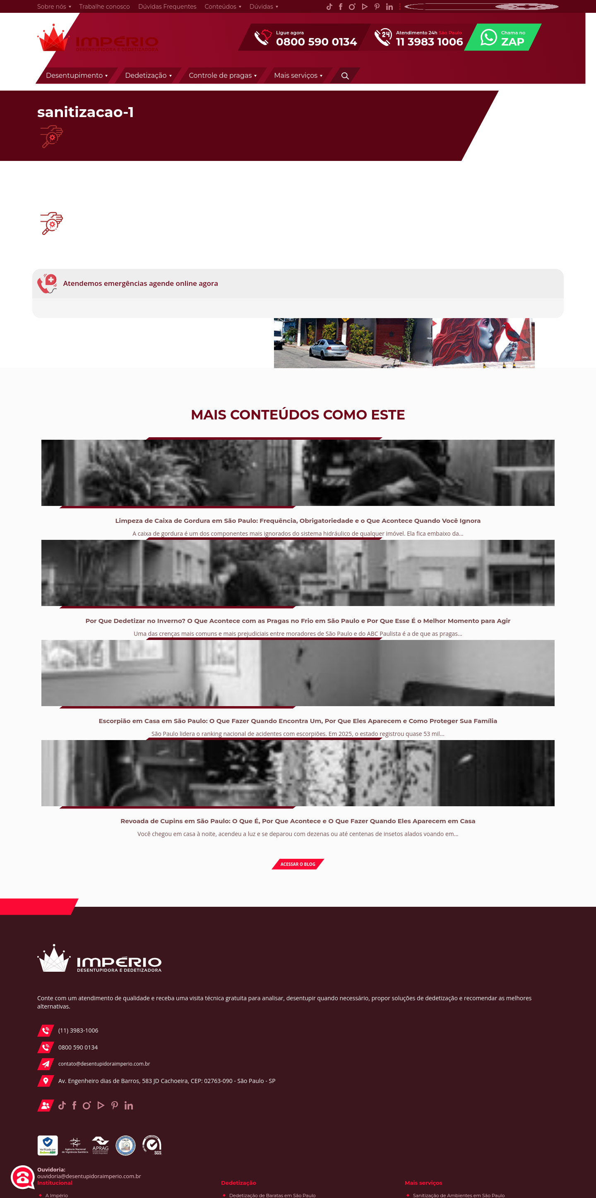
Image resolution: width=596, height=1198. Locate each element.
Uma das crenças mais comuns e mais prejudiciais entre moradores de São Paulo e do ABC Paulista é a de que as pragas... (241, 700)
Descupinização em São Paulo (382, 1058)
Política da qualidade (244, 929)
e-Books (485, 1011)
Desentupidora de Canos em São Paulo (264, 1086)
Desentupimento (203, 84)
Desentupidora (493, 1032)
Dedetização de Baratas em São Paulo (391, 907)
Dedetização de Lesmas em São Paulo (391, 957)
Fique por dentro (495, 1000)
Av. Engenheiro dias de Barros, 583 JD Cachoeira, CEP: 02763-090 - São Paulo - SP (93, 1062)
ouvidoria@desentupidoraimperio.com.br (82, 1168)
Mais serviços (425, 84)
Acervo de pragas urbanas (506, 1075)
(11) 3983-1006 (66, 1001)
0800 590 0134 (66, 1018)
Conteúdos (213, 10)
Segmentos (233, 951)
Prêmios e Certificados (245, 940)
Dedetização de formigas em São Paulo (392, 1007)
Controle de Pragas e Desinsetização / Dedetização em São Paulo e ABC (384, 1035)
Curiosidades (491, 1054)
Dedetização (275, 84)
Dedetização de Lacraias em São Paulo (392, 946)
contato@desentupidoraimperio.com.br (93, 1034)
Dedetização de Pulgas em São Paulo (390, 996)
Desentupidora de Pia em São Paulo (261, 1107)
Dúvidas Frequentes (160, 10)
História (229, 918)
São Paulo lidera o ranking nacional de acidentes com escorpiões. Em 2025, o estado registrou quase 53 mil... (355, 700)
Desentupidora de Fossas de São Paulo (264, 1058)
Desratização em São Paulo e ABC (386, 1068)
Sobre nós (44, 10)
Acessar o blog (298, 807)
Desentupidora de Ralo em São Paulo (262, 1097)
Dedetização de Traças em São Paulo (390, 968)
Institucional (231, 894)
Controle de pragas (349, 84)
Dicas (482, 1064)
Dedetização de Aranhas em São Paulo (392, 918)
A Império (231, 907)
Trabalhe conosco (97, 10)
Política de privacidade (246, 972)
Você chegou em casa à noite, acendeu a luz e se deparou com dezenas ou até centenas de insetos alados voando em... (469, 700)
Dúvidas (254, 10)
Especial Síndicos (495, 1043)
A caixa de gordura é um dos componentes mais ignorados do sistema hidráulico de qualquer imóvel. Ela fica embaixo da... (127, 700)
